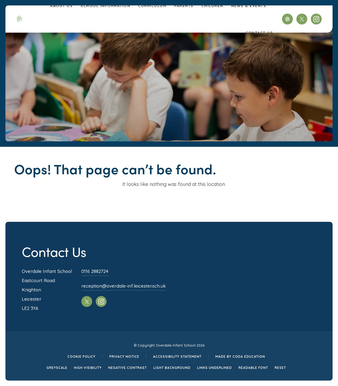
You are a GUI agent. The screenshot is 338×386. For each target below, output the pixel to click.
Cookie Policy (81, 356)
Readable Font (253, 368)
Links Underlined (214, 368)
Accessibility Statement (177, 356)
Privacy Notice (124, 356)
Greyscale (56, 368)
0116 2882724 (94, 271)
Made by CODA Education (240, 356)
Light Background (172, 368)
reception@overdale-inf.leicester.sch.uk (123, 286)
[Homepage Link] (19, 20)
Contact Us (259, 32)
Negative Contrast (127, 368)
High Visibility (88, 368)
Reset (280, 368)
